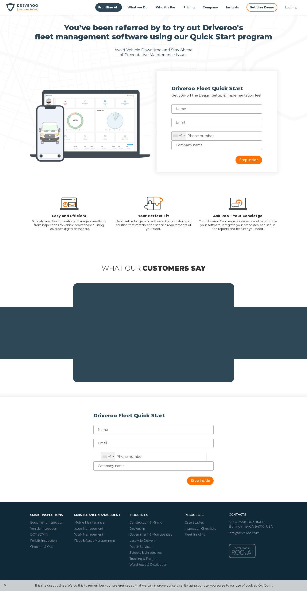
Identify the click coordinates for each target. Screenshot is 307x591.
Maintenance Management (97, 515)
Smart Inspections (46, 515)
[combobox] (179, 136)
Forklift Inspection (43, 541)
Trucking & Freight (143, 559)
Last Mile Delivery (142, 541)
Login (289, 7)
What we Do (138, 7)
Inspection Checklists (200, 529)
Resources (194, 515)
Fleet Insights (195, 534)
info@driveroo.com (244, 533)
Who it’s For (165, 7)
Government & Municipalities (150, 534)
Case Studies (194, 522)
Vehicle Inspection (43, 529)
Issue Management (88, 529)
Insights (232, 7)
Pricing (189, 7)
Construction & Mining (145, 522)
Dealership (137, 529)
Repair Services (140, 547)
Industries (138, 515)
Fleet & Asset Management (94, 541)
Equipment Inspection (46, 522)
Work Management (88, 534)
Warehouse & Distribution (148, 565)
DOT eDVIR (39, 534)
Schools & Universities (145, 553)
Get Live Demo (262, 7)
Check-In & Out (41, 547)
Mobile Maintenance (89, 522)
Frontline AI (108, 7)
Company (210, 7)
